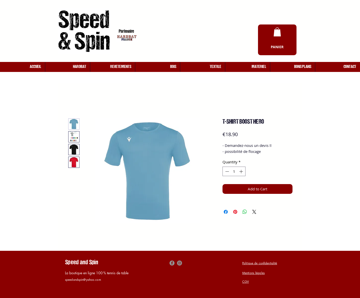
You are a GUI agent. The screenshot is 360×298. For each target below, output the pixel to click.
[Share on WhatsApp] (245, 212)
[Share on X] (254, 212)
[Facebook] (172, 263)
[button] (277, 31)
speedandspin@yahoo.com (83, 280)
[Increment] (241, 171)
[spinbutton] (234, 171)
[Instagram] (179, 263)
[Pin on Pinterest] (235, 212)
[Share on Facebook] (226, 212)
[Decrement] (226, 171)
